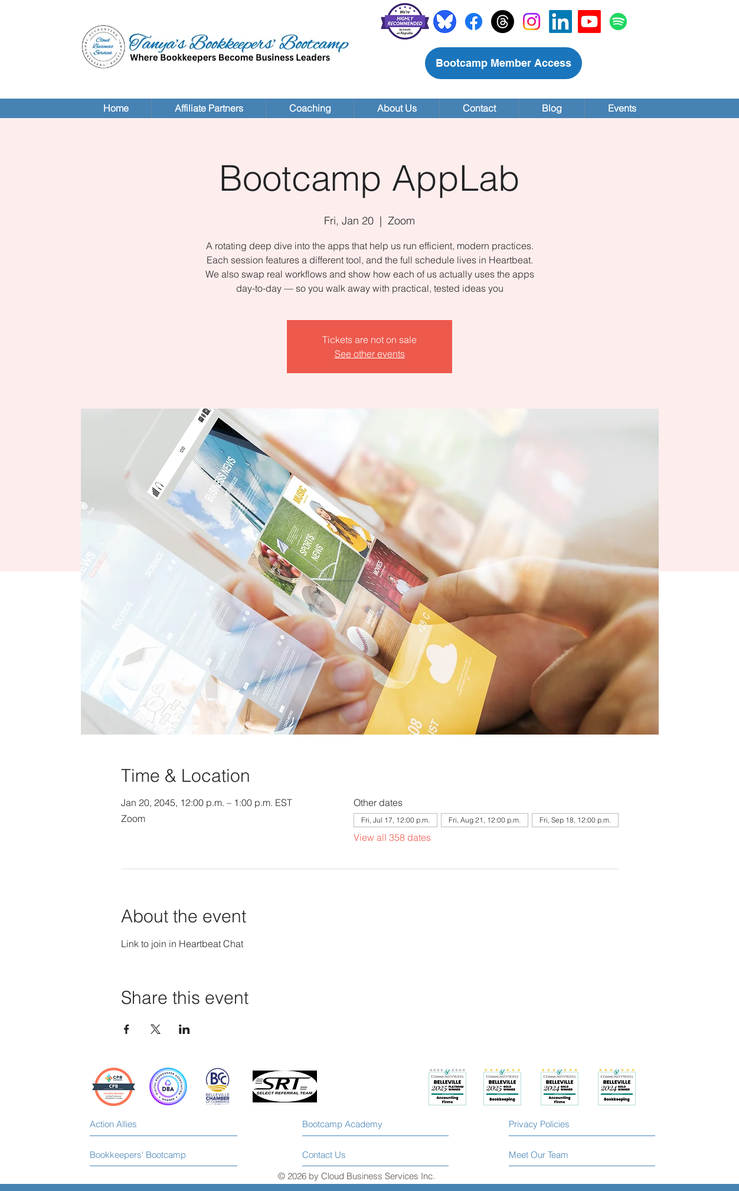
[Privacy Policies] (561, 1124)
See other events (370, 354)
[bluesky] (444, 21)
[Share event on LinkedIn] (184, 1029)
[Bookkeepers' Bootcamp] (138, 1154)
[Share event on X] (155, 1029)
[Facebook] (473, 21)
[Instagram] (531, 21)
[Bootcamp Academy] (347, 1124)
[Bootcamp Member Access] (503, 63)
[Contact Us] (346, 1154)
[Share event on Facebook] (126, 1029)
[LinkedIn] (560, 21)
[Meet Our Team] (558, 1154)
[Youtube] (589, 21)
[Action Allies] (142, 1124)
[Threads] (502, 21)
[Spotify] (618, 21)
